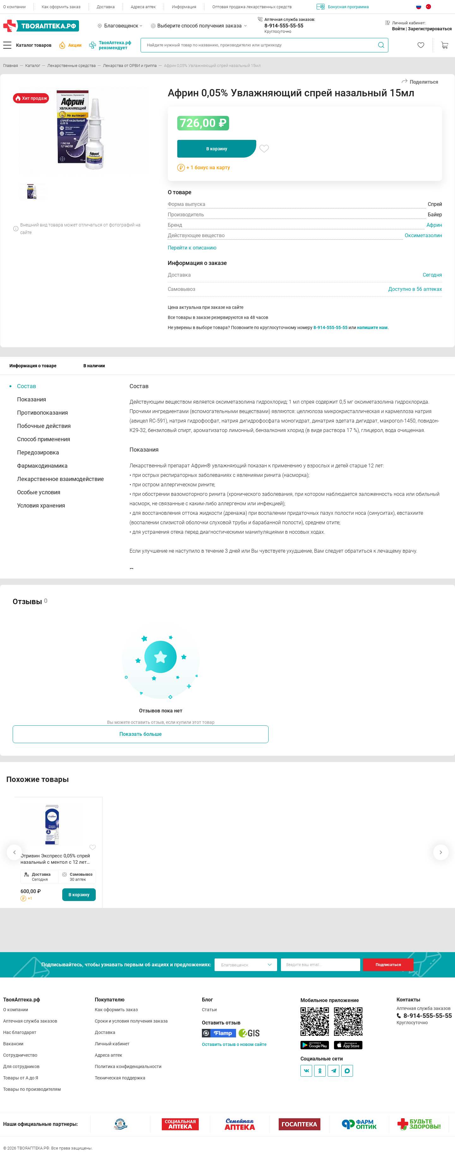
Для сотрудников (21, 1066)
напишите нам (372, 327)
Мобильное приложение (329, 1000)
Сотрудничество (20, 1055)
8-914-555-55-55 (283, 26)
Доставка (106, 6)
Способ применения (43, 439)
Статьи (209, 1009)
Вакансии (13, 1043)
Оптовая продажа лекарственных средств (252, 6)
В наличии (94, 365)
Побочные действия (44, 426)
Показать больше (140, 734)
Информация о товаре (33, 365)
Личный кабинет (112, 1043)
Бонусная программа (343, 6)
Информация (184, 6)
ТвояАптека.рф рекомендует (110, 45)
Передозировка (38, 452)
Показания (31, 399)
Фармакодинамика (42, 465)
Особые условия (38, 492)
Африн (434, 225)
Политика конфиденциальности (128, 1066)
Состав (26, 386)
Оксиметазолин (423, 235)
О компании (14, 6)
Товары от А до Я (20, 1077)
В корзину (216, 148)
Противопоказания (42, 412)
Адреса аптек (143, 6)
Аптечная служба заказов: (289, 19)
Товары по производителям (32, 1089)
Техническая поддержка (120, 1077)
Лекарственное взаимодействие (60, 479)
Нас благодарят (19, 1032)
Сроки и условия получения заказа (131, 1021)
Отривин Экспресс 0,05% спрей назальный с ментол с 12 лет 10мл (55, 859)
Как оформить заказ (61, 6)
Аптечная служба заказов (30, 1021)
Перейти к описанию (192, 248)
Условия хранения (41, 505)
